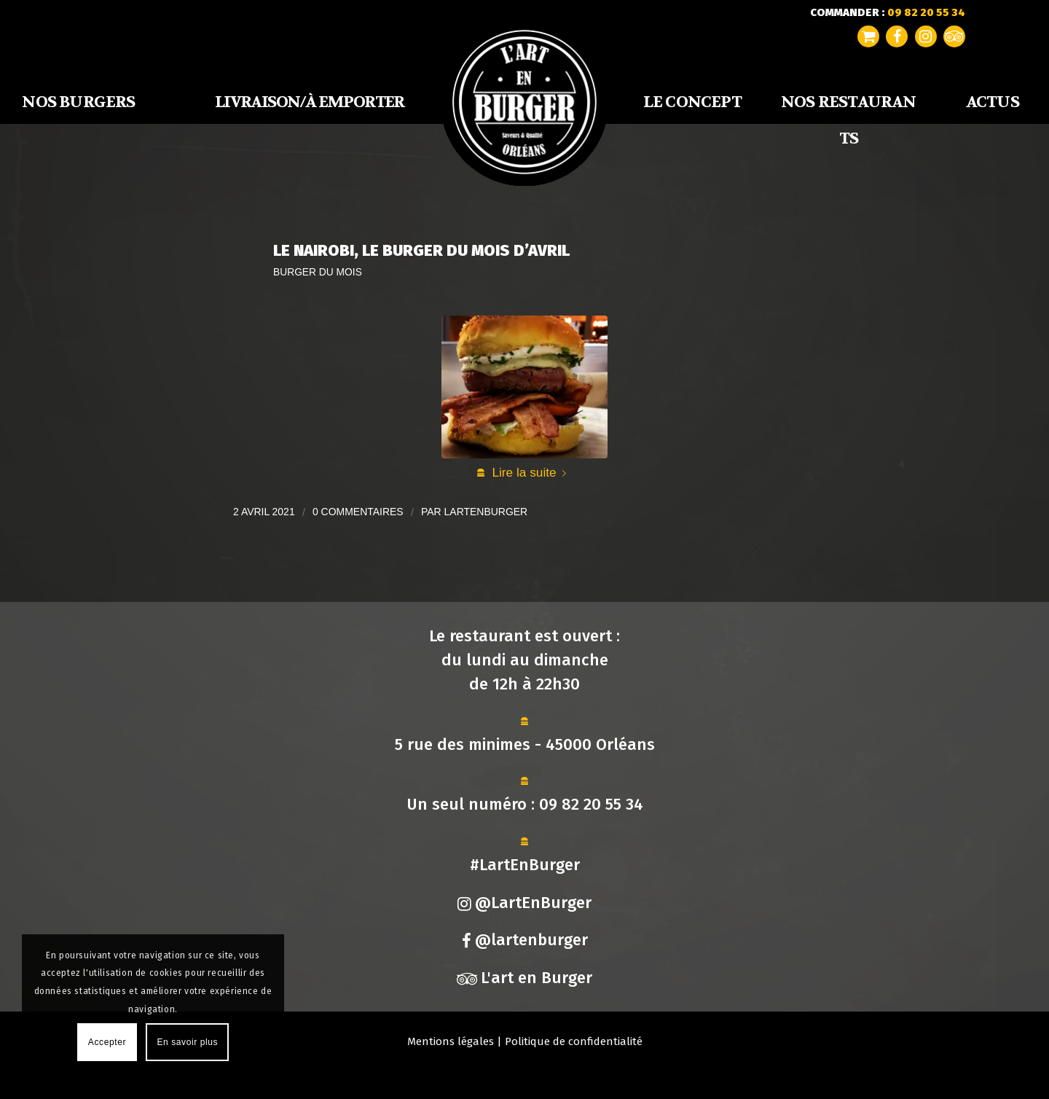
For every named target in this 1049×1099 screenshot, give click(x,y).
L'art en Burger (524, 977)
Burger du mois (317, 272)
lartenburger (486, 511)
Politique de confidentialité (574, 1041)
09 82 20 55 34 (591, 804)
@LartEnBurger (524, 902)
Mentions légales (450, 1041)
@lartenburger (525, 940)
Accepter (107, 1042)
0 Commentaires (358, 511)
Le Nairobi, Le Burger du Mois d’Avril (421, 250)
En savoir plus (187, 1042)
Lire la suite (531, 472)
